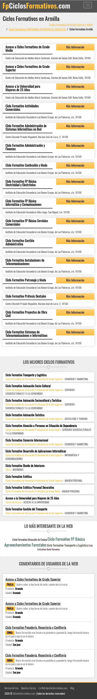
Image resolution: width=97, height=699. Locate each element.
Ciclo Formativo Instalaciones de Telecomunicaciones (24, 262)
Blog (72, 688)
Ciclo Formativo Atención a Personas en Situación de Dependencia (41, 426)
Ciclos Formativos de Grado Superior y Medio (71, 25)
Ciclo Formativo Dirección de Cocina (29, 539)
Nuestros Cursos (28, 688)
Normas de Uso (11, 688)
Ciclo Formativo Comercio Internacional (26, 440)
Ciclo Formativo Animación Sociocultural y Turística (33, 400)
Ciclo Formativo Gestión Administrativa (19, 242)
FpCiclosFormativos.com (24, 693)
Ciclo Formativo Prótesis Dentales (25, 296)
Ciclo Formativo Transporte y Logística (25, 375)
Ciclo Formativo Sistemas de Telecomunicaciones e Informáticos (26, 334)
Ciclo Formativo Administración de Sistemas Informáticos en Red (25, 127)
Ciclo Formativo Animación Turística (24, 415)
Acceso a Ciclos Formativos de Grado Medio (27, 49)
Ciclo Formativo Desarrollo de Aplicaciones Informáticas (35, 451)
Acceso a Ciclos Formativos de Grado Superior (27, 68)
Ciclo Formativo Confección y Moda (26, 165)
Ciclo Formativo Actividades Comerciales (22, 108)
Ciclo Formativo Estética (18, 477)
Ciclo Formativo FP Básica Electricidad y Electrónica (20, 183)
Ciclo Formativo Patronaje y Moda (25, 280)
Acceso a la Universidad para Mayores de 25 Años (22, 88)
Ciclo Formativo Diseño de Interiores (24, 466)
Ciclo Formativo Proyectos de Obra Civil (26, 314)
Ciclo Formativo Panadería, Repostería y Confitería (35, 627)
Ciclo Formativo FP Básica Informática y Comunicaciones (23, 203)
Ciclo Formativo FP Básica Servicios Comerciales (26, 222)
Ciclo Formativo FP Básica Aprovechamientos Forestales (44, 541)
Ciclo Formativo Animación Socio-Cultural (28, 386)
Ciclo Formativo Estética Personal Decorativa (29, 488)
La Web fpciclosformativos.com (53, 688)
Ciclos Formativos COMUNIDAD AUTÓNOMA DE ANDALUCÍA (37, 29)
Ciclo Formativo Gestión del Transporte (26, 509)
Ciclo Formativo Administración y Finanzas (25, 147)
